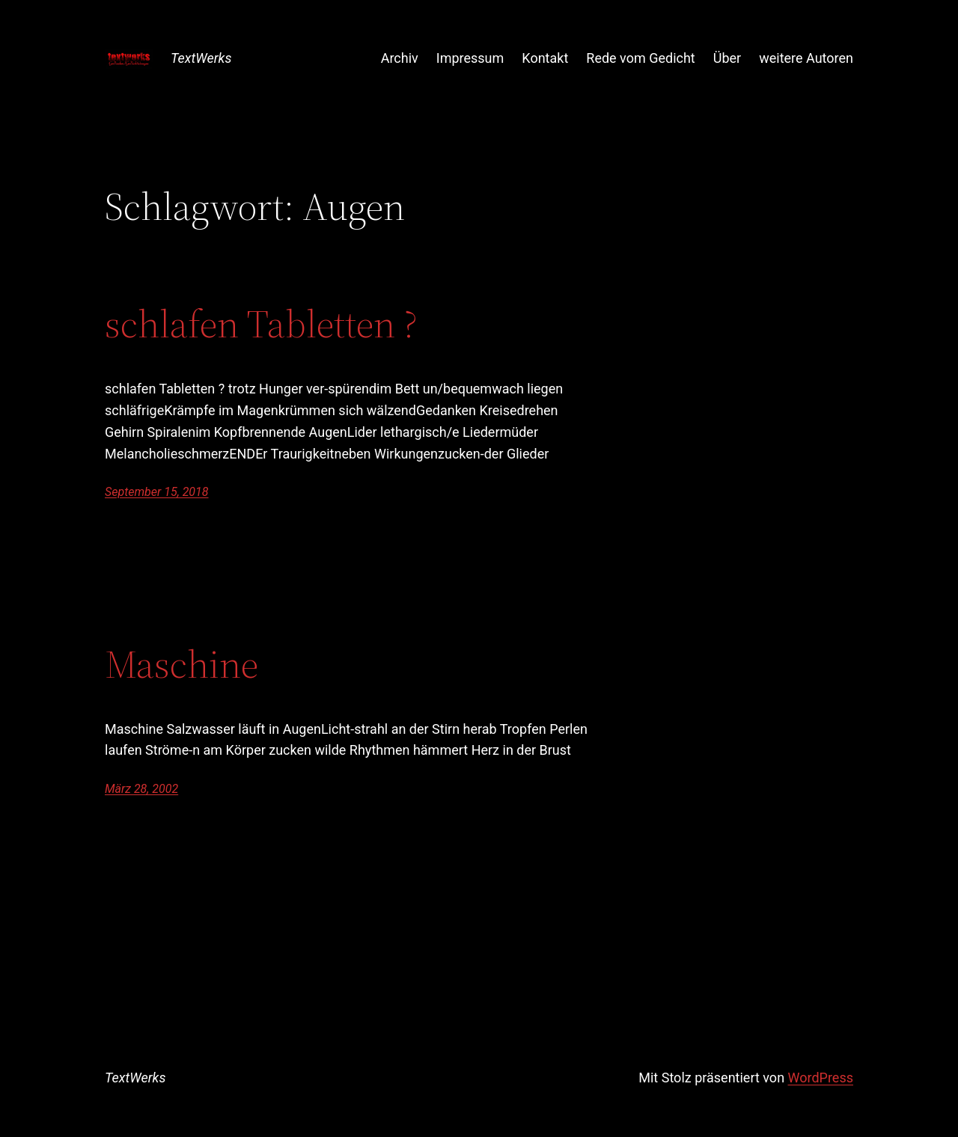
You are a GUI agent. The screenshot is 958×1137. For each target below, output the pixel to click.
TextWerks (201, 58)
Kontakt (545, 58)
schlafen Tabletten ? (261, 323)
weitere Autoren (806, 58)
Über (727, 58)
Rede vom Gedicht (640, 58)
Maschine (181, 664)
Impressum (470, 58)
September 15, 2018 (157, 492)
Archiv (399, 58)
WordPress (820, 1077)
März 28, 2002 (141, 789)
